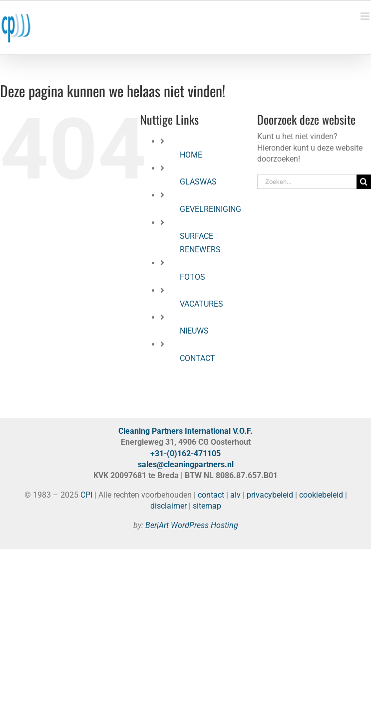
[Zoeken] (364, 182)
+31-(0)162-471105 (185, 453)
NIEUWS (194, 331)
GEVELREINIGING (210, 209)
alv (235, 495)
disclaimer (168, 506)
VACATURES (201, 304)
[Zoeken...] (307, 182)
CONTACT (197, 358)
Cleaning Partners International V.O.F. (185, 431)
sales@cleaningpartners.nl (186, 464)
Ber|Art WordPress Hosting (191, 525)
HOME (191, 155)
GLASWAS (198, 181)
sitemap (207, 506)
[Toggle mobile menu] (366, 16)
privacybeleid (270, 495)
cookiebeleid (321, 495)
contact (211, 495)
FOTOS (192, 277)
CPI (86, 495)
